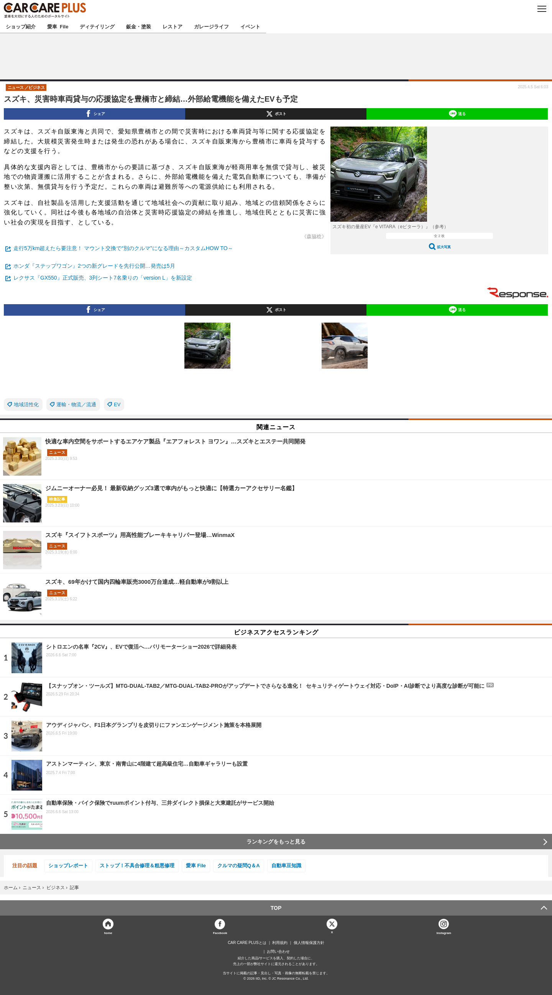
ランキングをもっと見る (276, 842)
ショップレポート (68, 865)
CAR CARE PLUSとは (247, 943)
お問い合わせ (278, 952)
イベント (250, 26)
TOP (276, 908)
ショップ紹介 (21, 26)
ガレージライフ (211, 26)
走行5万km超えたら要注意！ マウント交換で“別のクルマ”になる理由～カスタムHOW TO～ (123, 248)
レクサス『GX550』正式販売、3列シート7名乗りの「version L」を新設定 (102, 278)
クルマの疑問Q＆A (238, 865)
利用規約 (280, 943)
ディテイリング (97, 26)
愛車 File (57, 26)
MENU (541, 9)
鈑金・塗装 (138, 26)
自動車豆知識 (286, 865)
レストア (172, 26)
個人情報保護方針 (309, 943)
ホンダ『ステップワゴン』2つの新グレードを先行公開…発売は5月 (94, 266)
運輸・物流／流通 (76, 404)
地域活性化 (26, 404)
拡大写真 (444, 247)
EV (117, 404)
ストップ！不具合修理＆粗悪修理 (137, 865)
